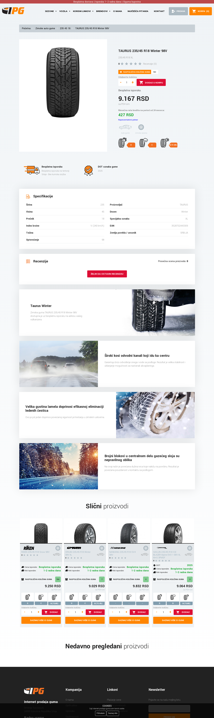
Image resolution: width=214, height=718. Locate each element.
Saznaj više (112, 713)
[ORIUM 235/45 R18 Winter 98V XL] (85, 531)
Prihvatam (101, 713)
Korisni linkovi (82, 11)
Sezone (49, 11)
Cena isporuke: (30, 567)
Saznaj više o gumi (41, 620)
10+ (58, 579)
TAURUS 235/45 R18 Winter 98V (92, 28)
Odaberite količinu (127, 77)
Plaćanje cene (114, 699)
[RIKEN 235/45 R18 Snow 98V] (41, 531)
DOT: (158, 565)
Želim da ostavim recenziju (107, 274)
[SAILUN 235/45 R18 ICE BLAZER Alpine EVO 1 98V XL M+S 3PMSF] (173, 531)
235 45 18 (65, 28)
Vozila (63, 11)
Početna (26, 28)
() (203, 11)
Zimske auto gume (45, 28)
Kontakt (159, 11)
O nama (117, 11)
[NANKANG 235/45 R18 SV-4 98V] (129, 531)
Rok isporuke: (30, 570)
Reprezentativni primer (128, 119)
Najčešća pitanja (138, 11)
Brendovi (101, 11)
